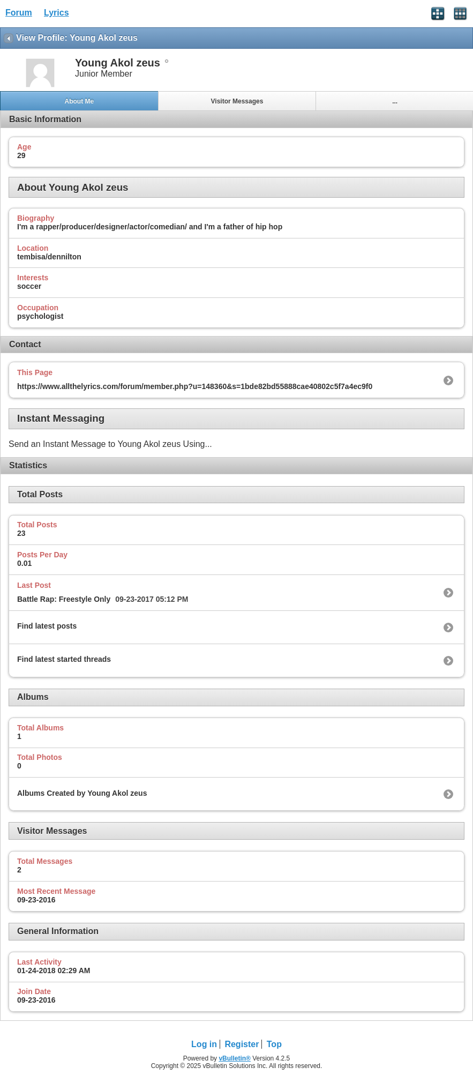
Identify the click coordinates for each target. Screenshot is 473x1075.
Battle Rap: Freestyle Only (63, 599)
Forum (18, 12)
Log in (204, 1044)
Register (241, 1044)
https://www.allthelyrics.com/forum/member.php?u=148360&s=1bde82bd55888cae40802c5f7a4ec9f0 (194, 386)
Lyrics (56, 12)
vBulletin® (235, 1058)
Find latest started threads (64, 659)
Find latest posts (47, 626)
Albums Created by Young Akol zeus (82, 793)
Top (274, 1044)
